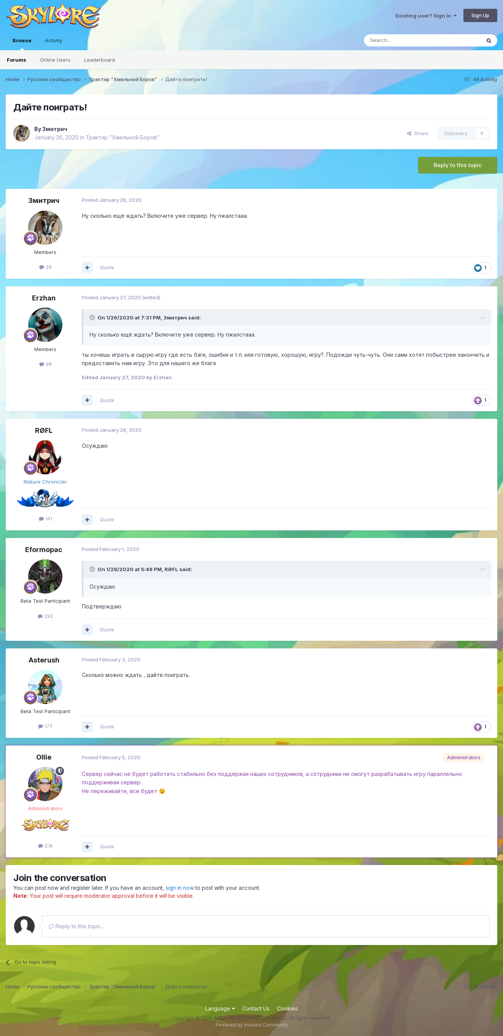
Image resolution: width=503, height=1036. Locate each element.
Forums (16, 60)
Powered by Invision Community (252, 1025)
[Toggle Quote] (92, 317)
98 (45, 364)
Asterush (44, 660)
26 (45, 267)
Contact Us (256, 1008)
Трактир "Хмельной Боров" (123, 137)
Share (417, 133)
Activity (53, 40)
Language (220, 1008)
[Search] (403, 40)
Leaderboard (99, 60)
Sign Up (480, 15)
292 (45, 616)
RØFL (44, 430)
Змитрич (54, 129)
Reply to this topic (458, 165)
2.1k (45, 846)
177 (45, 726)
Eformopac (43, 550)
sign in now (180, 887)
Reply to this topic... (76, 926)
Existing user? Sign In (426, 16)
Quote (107, 267)
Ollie (43, 757)
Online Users (55, 60)
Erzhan (44, 298)
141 (45, 519)
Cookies (287, 1008)
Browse (22, 43)
